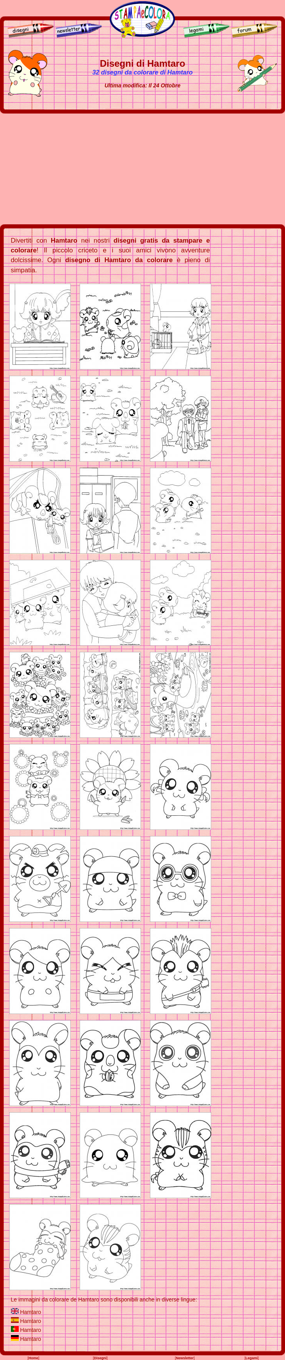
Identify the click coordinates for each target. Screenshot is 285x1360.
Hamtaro (30, 1312)
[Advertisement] (142, 169)
